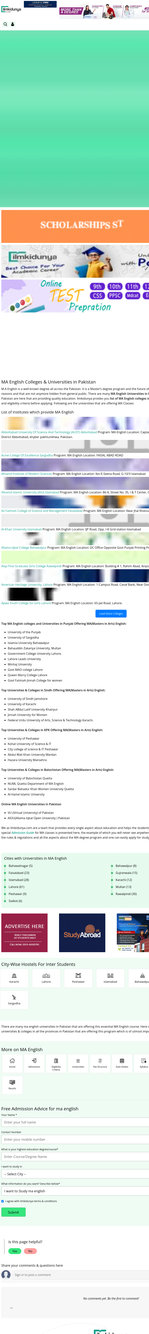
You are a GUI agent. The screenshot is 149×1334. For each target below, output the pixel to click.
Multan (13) (123, 752)
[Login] (12, 24)
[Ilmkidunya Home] (11, 9)
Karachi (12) (124, 745)
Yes (14, 1116)
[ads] (24, 798)
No (30, 1116)
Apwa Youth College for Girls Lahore (26, 468)
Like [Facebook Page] (23, 1249)
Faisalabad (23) (19, 738)
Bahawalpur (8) (126, 731)
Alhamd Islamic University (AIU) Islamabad (30, 358)
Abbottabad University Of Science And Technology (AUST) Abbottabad (49, 299)
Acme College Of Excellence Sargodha (27, 322)
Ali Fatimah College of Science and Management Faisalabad (42, 377)
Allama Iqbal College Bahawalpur (24, 413)
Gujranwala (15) (126, 738)
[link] (40, 4)
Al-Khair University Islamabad (21, 395)
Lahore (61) (16, 752)
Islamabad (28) (19, 745)
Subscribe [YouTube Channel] (67, 1249)
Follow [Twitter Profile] (111, 1249)
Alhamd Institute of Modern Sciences (27, 340)
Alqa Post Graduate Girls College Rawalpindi (31, 432)
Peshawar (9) (17, 759)
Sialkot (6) (15, 766)
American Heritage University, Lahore (27, 450)
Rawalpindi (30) (126, 759)
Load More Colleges (111, 478)
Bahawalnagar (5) (21, 731)
